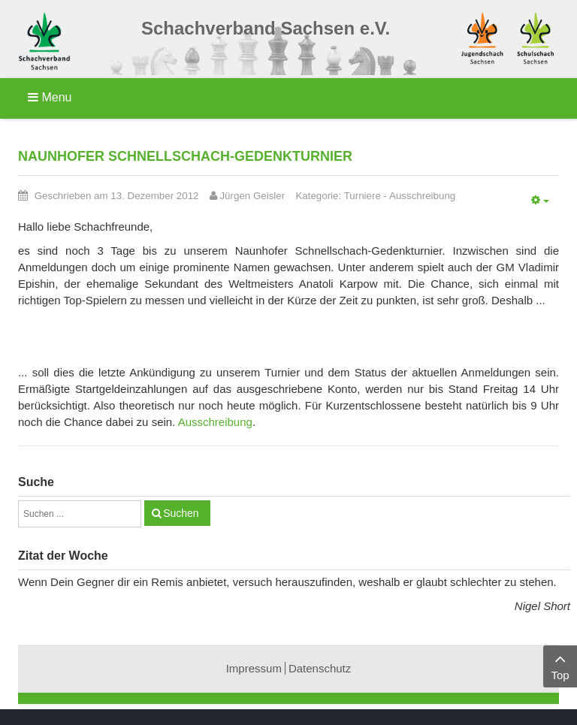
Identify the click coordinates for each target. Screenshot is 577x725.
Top (560, 665)
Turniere (362, 195)
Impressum (254, 668)
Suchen (180, 513)
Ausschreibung (422, 195)
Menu (49, 97)
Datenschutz (319, 668)
